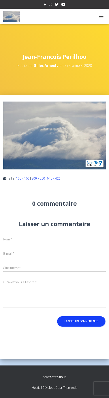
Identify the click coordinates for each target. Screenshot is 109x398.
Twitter (56, 5)
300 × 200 (38, 178)
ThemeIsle (70, 387)
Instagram (50, 5)
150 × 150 (23, 178)
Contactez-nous (54, 377)
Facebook (45, 5)
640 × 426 (53, 178)
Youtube (63, 5)
